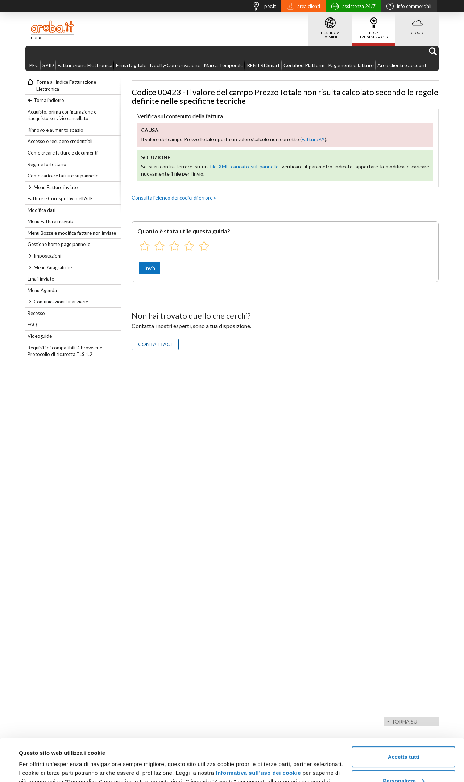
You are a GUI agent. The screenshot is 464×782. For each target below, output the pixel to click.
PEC (34, 65)
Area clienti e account (402, 65)
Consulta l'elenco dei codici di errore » (174, 198)
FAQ (32, 324)
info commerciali (407, 7)
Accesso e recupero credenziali (60, 141)
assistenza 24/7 (351, 7)
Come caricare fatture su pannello (63, 176)
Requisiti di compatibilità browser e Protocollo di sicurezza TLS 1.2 (65, 351)
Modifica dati (41, 210)
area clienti (301, 7)
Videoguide (40, 336)
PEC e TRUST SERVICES (373, 25)
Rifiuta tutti (403, 762)
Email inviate (41, 279)
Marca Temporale (223, 65)
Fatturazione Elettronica (85, 65)
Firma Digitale (131, 65)
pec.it (262, 7)
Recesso (36, 313)
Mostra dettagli (38, 768)
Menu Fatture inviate (56, 187)
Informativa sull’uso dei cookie (258, 730)
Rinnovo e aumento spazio (55, 130)
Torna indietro (49, 100)
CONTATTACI (155, 344)
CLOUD (417, 23)
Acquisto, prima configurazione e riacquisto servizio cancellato (62, 115)
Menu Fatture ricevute (51, 221)
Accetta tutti (403, 714)
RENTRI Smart (263, 65)
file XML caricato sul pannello (244, 166)
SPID (48, 65)
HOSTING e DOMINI (330, 25)
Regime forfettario (47, 164)
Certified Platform (303, 65)
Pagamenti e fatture (351, 65)
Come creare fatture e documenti (63, 153)
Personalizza (403, 738)
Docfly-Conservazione (175, 65)
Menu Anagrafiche (53, 267)
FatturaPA (313, 139)
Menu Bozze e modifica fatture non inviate (72, 233)
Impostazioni (47, 256)
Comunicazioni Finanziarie (61, 301)
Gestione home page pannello (59, 244)
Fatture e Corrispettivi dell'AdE (60, 198)
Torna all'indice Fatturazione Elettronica (66, 85)
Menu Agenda (42, 290)
